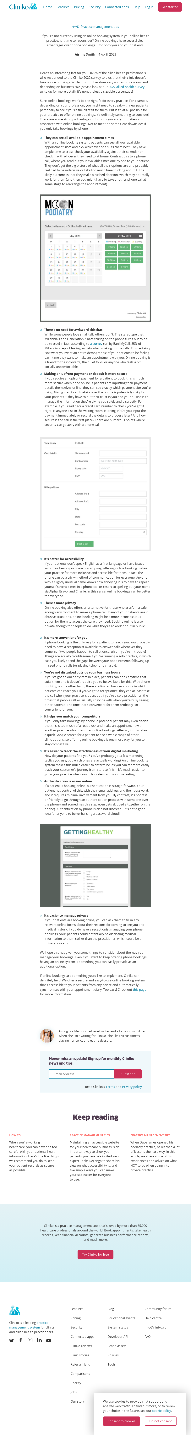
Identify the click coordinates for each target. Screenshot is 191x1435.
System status (118, 1327)
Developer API (118, 1336)
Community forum (158, 1309)
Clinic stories (80, 1355)
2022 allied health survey (127, 87)
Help (137, 7)
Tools (112, 1364)
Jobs (74, 1392)
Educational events (121, 1318)
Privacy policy (132, 1087)
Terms (110, 1087)
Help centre (153, 1318)
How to (15, 1135)
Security (95, 7)
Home (47, 7)
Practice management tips (95, 27)
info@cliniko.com (157, 1327)
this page (139, 989)
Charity (76, 1383)
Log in (149, 7)
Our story (78, 1401)
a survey (96, 343)
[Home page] (14, 1310)
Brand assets (117, 1346)
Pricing (79, 7)
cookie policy (161, 1411)
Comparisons (80, 1374)
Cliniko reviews (81, 1346)
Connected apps (117, 7)
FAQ (147, 1336)
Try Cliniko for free (95, 1254)
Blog (111, 1309)
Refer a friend (80, 1364)
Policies (113, 1355)
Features (63, 7)
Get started (170, 7)
